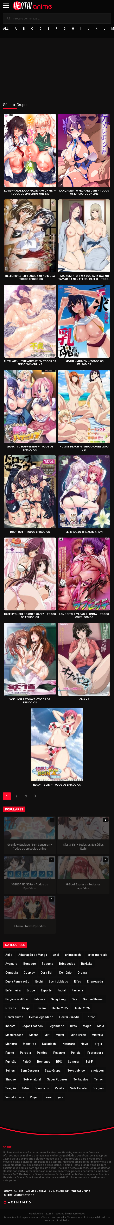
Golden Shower (93, 999)
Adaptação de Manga (32, 954)
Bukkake (86, 963)
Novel (85, 1043)
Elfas (77, 981)
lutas (73, 1026)
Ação (8, 954)
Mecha (33, 1035)
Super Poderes (57, 1079)
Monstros (29, 1043)
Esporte (46, 990)
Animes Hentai (36, 1191)
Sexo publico (76, 1070)
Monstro (11, 1043)
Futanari (39, 999)
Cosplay (29, 972)
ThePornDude (80, 1191)
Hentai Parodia (69, 1017)
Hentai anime (14, 1017)
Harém (41, 1008)
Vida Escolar (79, 1088)
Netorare (69, 1043)
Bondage (29, 963)
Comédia (11, 972)
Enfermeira (13, 990)
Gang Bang (58, 999)
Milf (47, 1035)
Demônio (65, 972)
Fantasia (77, 990)
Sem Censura (30, 1070)
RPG (59, 1061)
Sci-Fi (90, 1061)
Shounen (11, 1079)
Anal (56, 954)
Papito (9, 1052)
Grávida (10, 1008)
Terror (98, 1079)
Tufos (26, 1088)
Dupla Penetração (17, 981)
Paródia (25, 1052)
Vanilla (59, 1088)
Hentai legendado (41, 1017)
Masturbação (14, 1035)
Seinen (10, 1070)
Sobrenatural (32, 1079)
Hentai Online (13, 1191)
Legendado (56, 1026)
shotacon (97, 1070)
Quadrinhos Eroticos (19, 1195)
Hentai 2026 (82, 1008)
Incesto (10, 1026)
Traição (10, 1088)
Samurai (74, 1061)
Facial (61, 990)
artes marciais (97, 954)
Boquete (47, 963)
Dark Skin (47, 972)
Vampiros (42, 1088)
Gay (74, 999)
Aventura (11, 963)
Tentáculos (81, 1079)
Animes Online (59, 1191)
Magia (87, 1026)
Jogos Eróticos (32, 1026)
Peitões (42, 1052)
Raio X (27, 1061)
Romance (43, 1061)
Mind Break (78, 1035)
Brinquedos (67, 963)
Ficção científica (16, 999)
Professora (95, 1052)
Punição (11, 1061)
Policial (76, 1052)
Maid (100, 1026)
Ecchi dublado (58, 981)
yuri (60, 1097)
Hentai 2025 (60, 1008)
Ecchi (39, 981)
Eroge (31, 990)
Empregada (95, 981)
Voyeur (35, 1097)
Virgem (99, 1088)
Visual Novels (14, 1097)
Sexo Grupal (53, 1070)
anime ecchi (73, 954)
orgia (98, 1043)
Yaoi (49, 1097)
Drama (82, 972)
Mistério (97, 1035)
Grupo (26, 1008)
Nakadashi (49, 1043)
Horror (90, 1017)
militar (60, 1035)
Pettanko (59, 1052)
